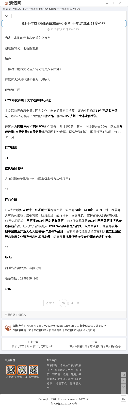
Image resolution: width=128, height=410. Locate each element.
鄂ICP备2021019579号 (64, 403)
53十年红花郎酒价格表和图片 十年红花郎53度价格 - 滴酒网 (61, 330)
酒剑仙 (84, 325)
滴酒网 (15, 3)
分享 (75, 303)
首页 (7, 8)
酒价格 (17, 8)
